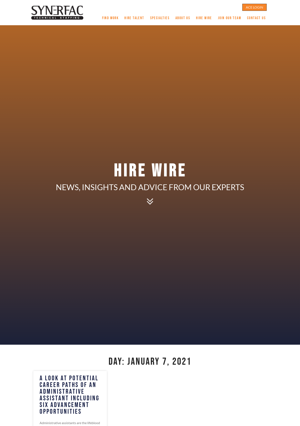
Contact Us (258, 16)
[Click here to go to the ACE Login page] (254, 5)
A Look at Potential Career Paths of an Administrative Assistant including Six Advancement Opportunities (70, 395)
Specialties (161, 16)
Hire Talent (135, 16)
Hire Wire (205, 16)
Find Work (112, 16)
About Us (184, 16)
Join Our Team (231, 16)
